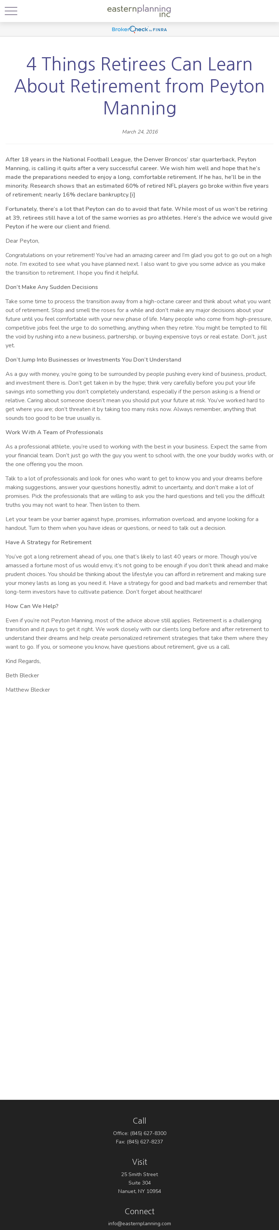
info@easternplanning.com (139, 1223)
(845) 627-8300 (148, 1133)
